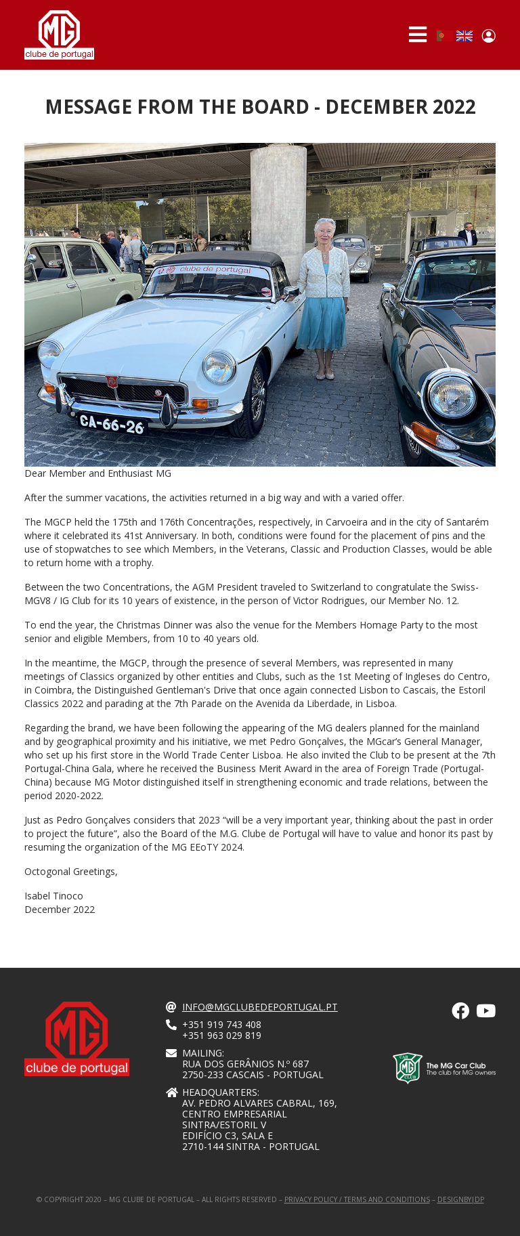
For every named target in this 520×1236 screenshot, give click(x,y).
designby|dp (460, 1199)
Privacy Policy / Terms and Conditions (357, 1199)
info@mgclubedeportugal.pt (260, 1006)
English (464, 35)
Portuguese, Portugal (445, 35)
